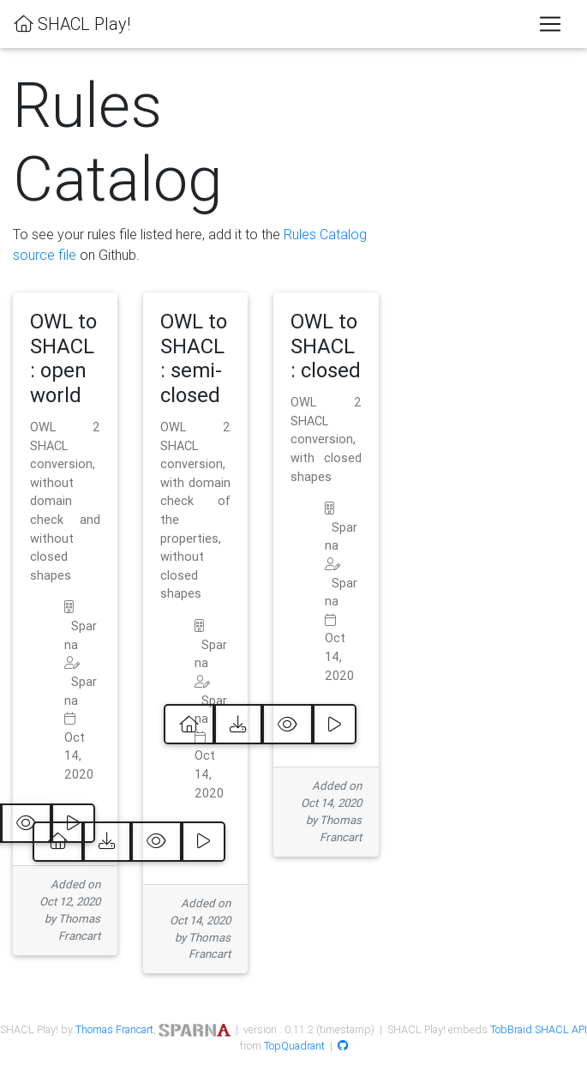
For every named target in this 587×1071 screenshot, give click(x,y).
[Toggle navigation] (550, 24)
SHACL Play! (72, 23)
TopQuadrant (294, 1045)
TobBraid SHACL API (538, 1029)
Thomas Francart (114, 1029)
